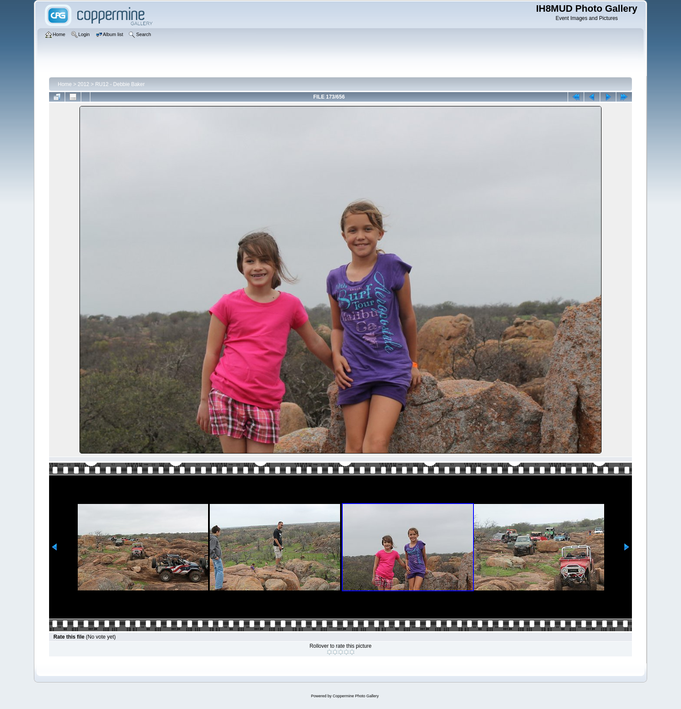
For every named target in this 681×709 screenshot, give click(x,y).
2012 (83, 84)
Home (65, 84)
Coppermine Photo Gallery (356, 696)
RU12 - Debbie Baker (120, 84)
